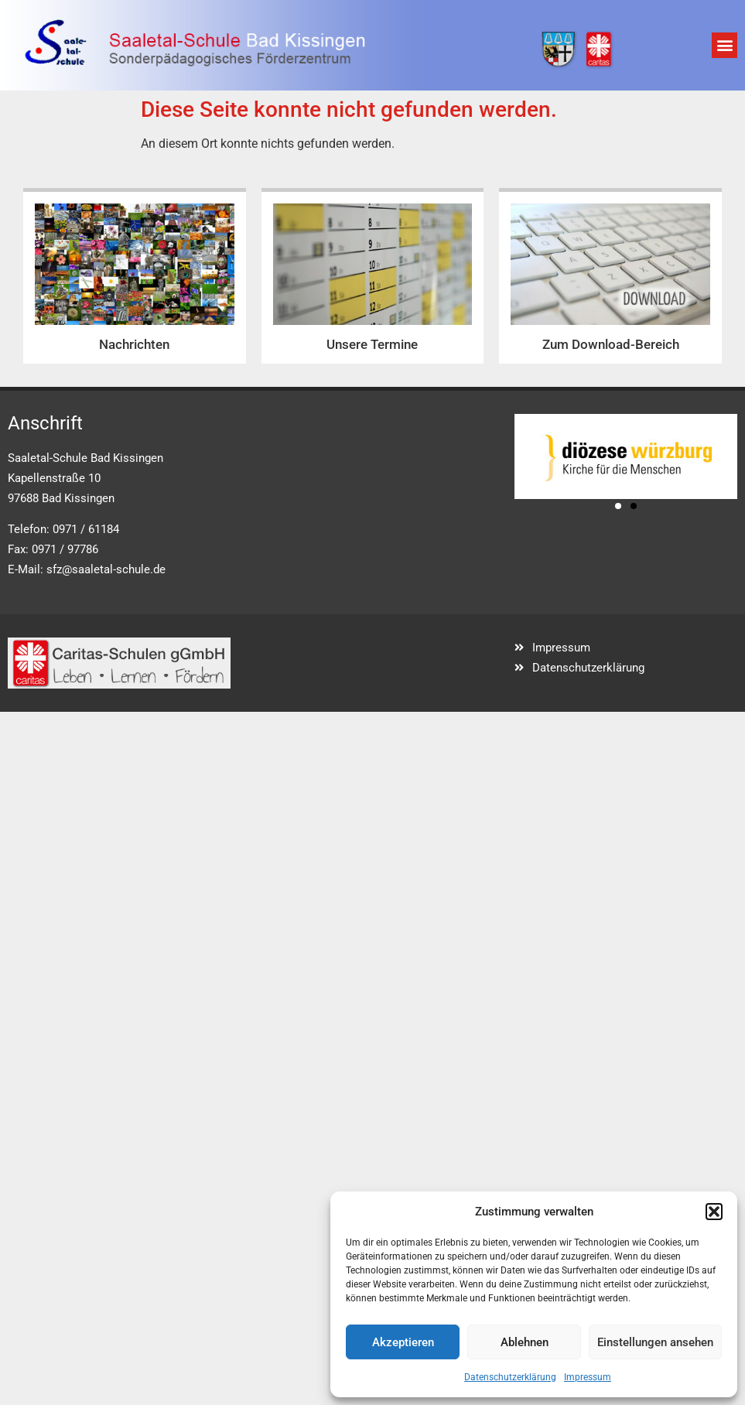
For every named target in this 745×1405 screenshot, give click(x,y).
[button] (714, 1211)
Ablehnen (524, 1342)
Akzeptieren (403, 1342)
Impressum (587, 1377)
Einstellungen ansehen (655, 1342)
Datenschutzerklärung (510, 1377)
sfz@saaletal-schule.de (106, 569)
